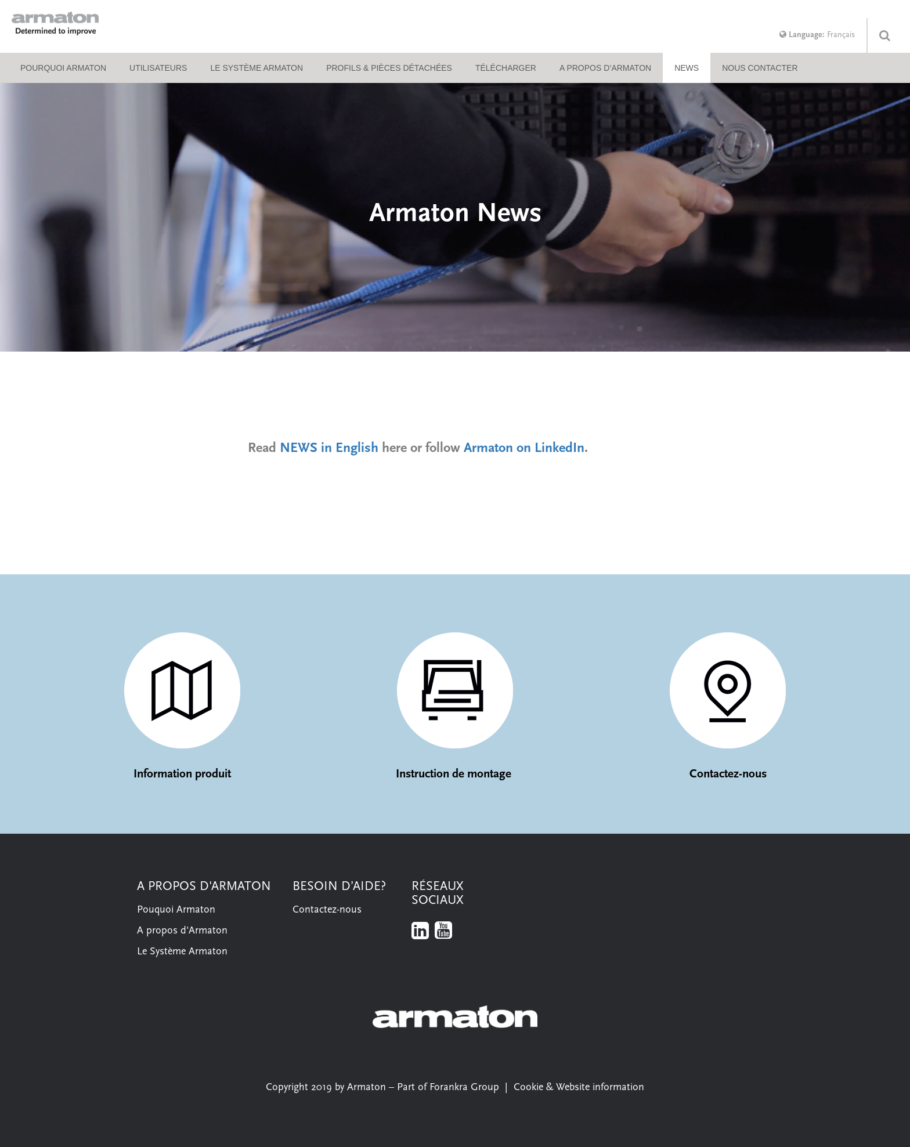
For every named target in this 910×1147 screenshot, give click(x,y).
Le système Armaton (256, 68)
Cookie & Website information (579, 1087)
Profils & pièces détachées (389, 68)
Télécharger (505, 68)
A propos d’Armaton (605, 68)
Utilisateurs (158, 68)
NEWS (686, 68)
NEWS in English (329, 448)
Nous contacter (759, 68)
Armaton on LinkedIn (524, 448)
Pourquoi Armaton (63, 68)
